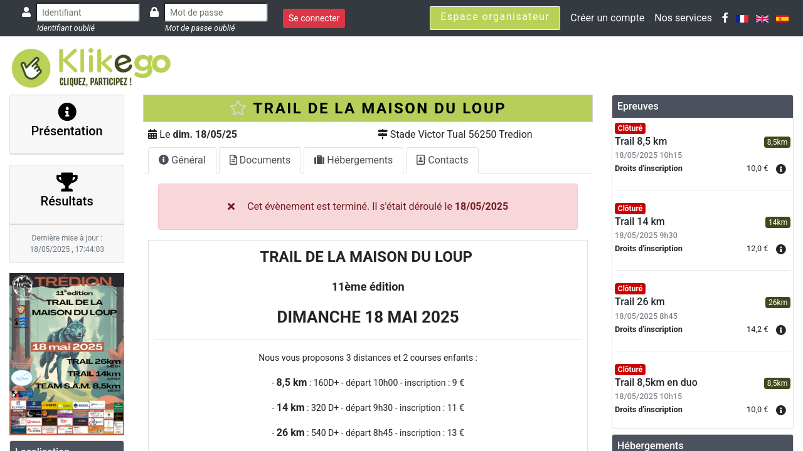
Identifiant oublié (66, 28)
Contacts (442, 160)
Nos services (683, 18)
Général (182, 160)
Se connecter (314, 18)
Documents (260, 160)
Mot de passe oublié (200, 28)
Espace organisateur (495, 17)
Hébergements (353, 160)
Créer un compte (607, 18)
